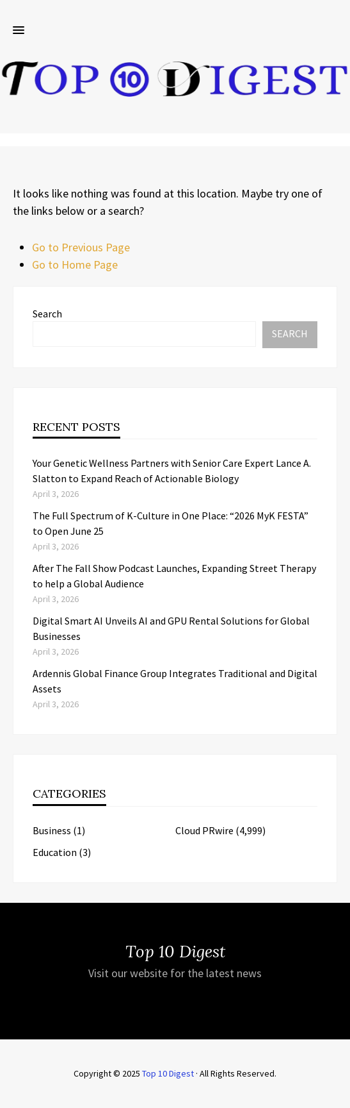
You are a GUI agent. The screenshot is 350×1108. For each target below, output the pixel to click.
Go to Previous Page (81, 247)
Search (47, 313)
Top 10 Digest (168, 1073)
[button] (18, 30)
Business (52, 830)
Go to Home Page (75, 264)
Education (55, 852)
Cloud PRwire (204, 830)
